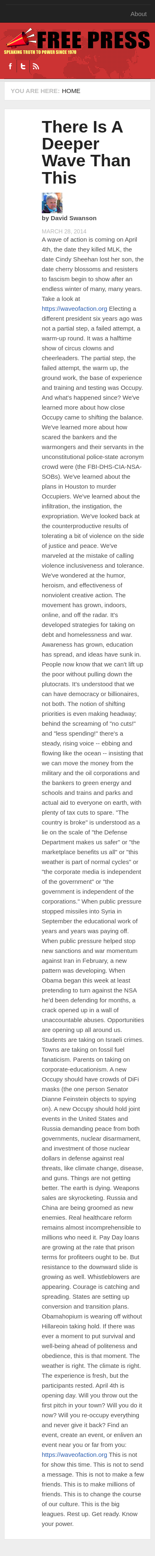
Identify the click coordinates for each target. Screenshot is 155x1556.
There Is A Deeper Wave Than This (86, 152)
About (139, 13)
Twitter (23, 66)
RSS (35, 66)
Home (71, 90)
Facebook (10, 66)
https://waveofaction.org (74, 308)
